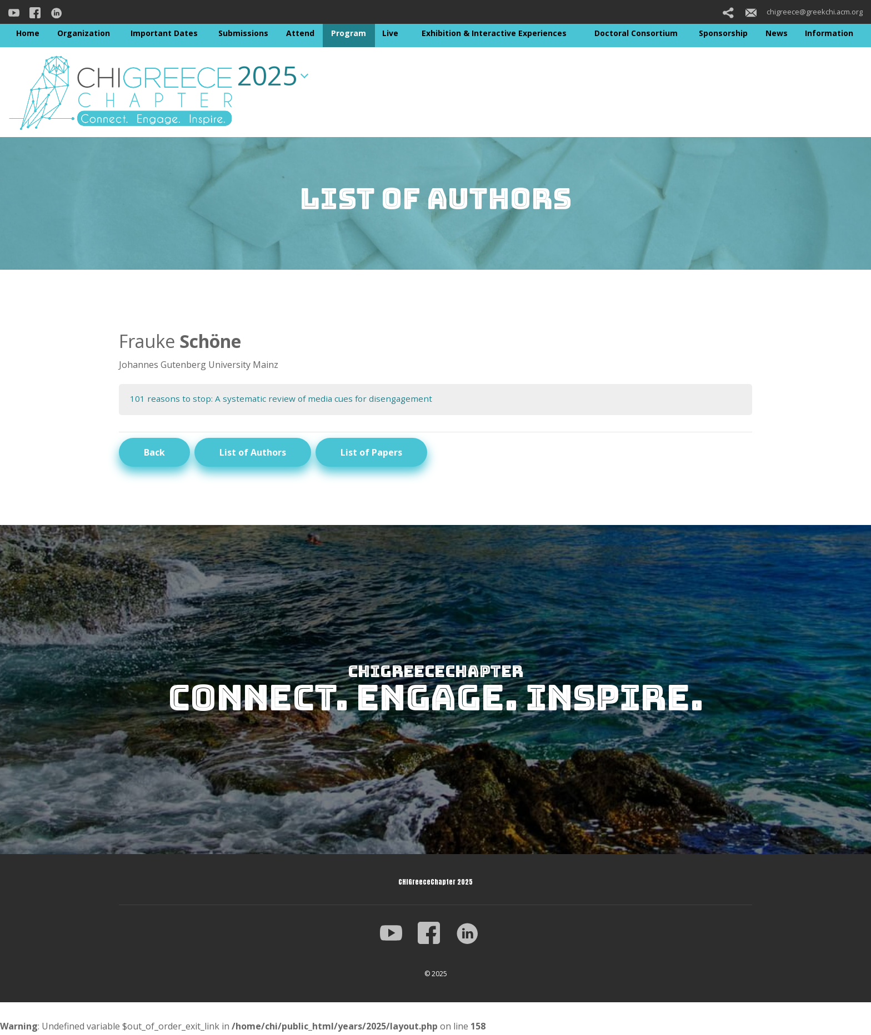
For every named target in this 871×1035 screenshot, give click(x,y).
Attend (300, 33)
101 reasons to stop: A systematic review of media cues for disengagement (285, 399)
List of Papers (371, 453)
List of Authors (252, 453)
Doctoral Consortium (636, 33)
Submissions (243, 33)
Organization (83, 33)
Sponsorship (723, 33)
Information (829, 33)
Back (154, 453)
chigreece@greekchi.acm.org (804, 12)
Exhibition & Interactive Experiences (494, 33)
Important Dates (164, 33)
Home (27, 33)
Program (348, 33)
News (776, 33)
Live (390, 33)
